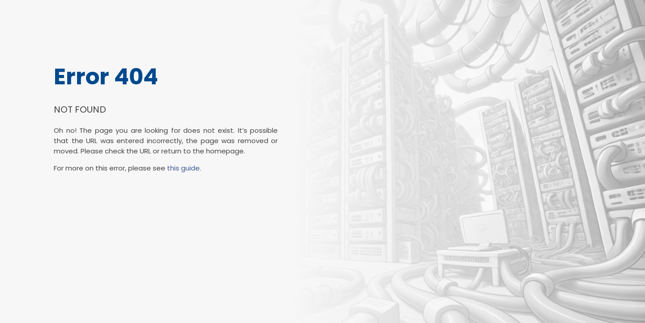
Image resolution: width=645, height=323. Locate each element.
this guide (183, 168)
